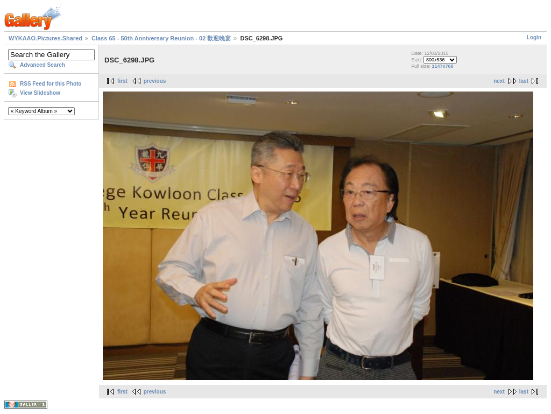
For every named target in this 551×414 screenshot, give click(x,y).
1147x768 (442, 66)
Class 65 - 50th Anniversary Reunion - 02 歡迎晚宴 (161, 38)
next (499, 81)
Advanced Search (42, 65)
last (523, 81)
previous (155, 81)
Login (534, 37)
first (122, 81)
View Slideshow (40, 93)
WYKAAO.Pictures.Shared (45, 38)
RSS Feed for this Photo (50, 84)
